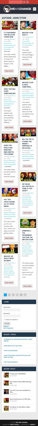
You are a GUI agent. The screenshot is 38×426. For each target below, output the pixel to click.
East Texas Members (11, 362)
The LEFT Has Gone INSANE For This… (20, 391)
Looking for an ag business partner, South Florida (18, 340)
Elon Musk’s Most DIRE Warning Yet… (20, 382)
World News (7, 49)
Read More (9, 71)
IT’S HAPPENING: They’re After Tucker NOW (10, 35)
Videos (11, 45)
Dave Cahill (14, 424)
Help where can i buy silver (13, 346)
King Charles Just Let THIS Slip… (20, 399)
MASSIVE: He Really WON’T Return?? (9, 258)
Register (6, 326)
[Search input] (16, 2)
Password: (6, 313)
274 (21, 295)
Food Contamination (11, 350)
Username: (7, 307)
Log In (7, 323)
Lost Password (8, 328)
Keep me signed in (12, 319)
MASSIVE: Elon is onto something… (27, 85)
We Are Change (21, 422)
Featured (6, 43)
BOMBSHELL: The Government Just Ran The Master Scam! (27, 235)
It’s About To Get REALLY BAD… (20, 407)
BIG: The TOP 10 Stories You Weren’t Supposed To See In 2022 (28, 143)
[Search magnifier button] (27, 2)
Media (11, 267)
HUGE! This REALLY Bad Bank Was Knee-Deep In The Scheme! (9, 150)
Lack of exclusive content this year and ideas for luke (17, 356)
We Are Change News (10, 164)
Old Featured (7, 162)
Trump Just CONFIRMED (18, 374)
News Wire (12, 160)
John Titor (12, 39)
